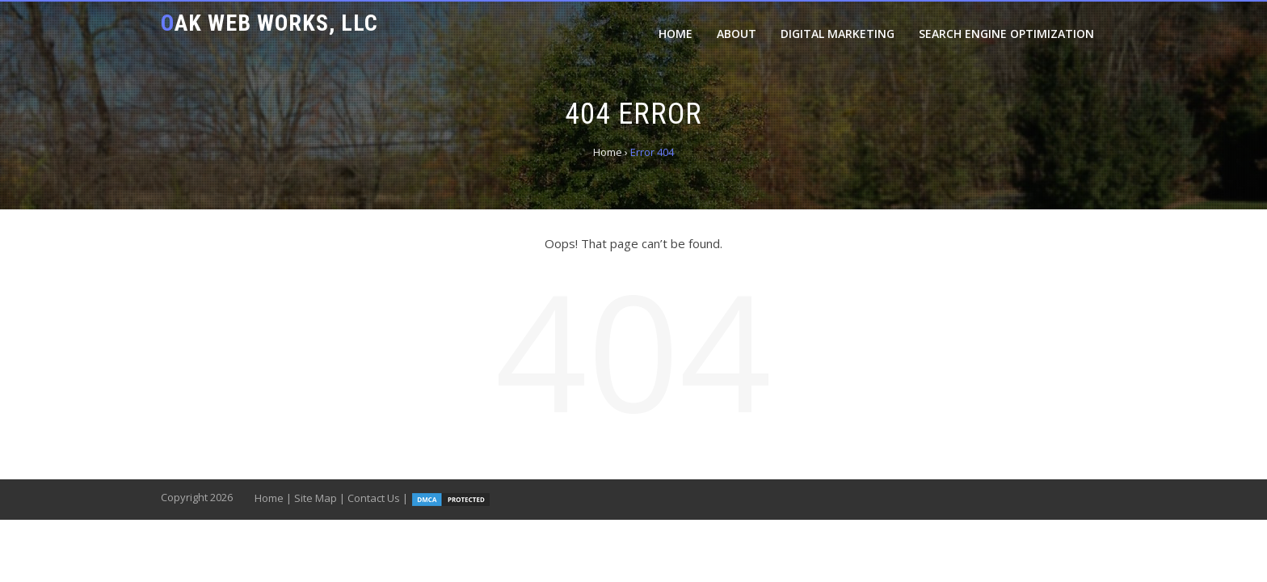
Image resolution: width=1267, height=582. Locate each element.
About (736, 33)
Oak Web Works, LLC (269, 23)
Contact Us (373, 498)
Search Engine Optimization (1006, 33)
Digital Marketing (837, 33)
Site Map (315, 498)
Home (675, 33)
